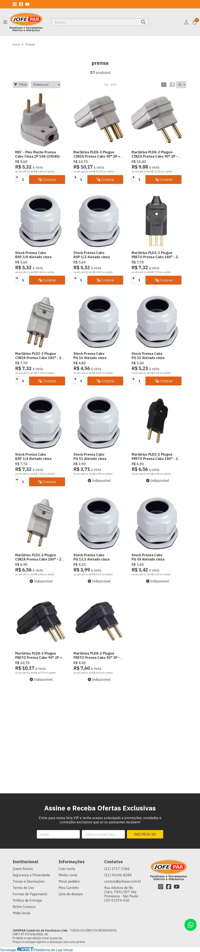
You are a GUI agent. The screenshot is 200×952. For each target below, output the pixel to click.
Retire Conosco (24, 907)
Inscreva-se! (145, 834)
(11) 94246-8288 (118, 875)
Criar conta (67, 869)
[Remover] (17, 182)
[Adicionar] (17, 177)
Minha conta (68, 875)
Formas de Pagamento (30, 894)
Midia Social (22, 913)
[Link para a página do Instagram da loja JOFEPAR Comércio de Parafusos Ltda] (15, 4)
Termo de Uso (23, 888)
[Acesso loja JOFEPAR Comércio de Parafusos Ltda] (186, 22)
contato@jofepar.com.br (122, 881)
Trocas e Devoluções (28, 881)
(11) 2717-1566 (117, 869)
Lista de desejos (71, 894)
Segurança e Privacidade (31, 875)
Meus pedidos (69, 881)
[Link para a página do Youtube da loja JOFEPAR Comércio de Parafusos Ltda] (27, 4)
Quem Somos (23, 869)
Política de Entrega (27, 900)
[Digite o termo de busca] (95, 22)
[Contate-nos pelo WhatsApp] (190, 925)
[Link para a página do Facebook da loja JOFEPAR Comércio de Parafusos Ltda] (21, 4)
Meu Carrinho (69, 888)
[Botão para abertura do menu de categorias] (5, 22)
